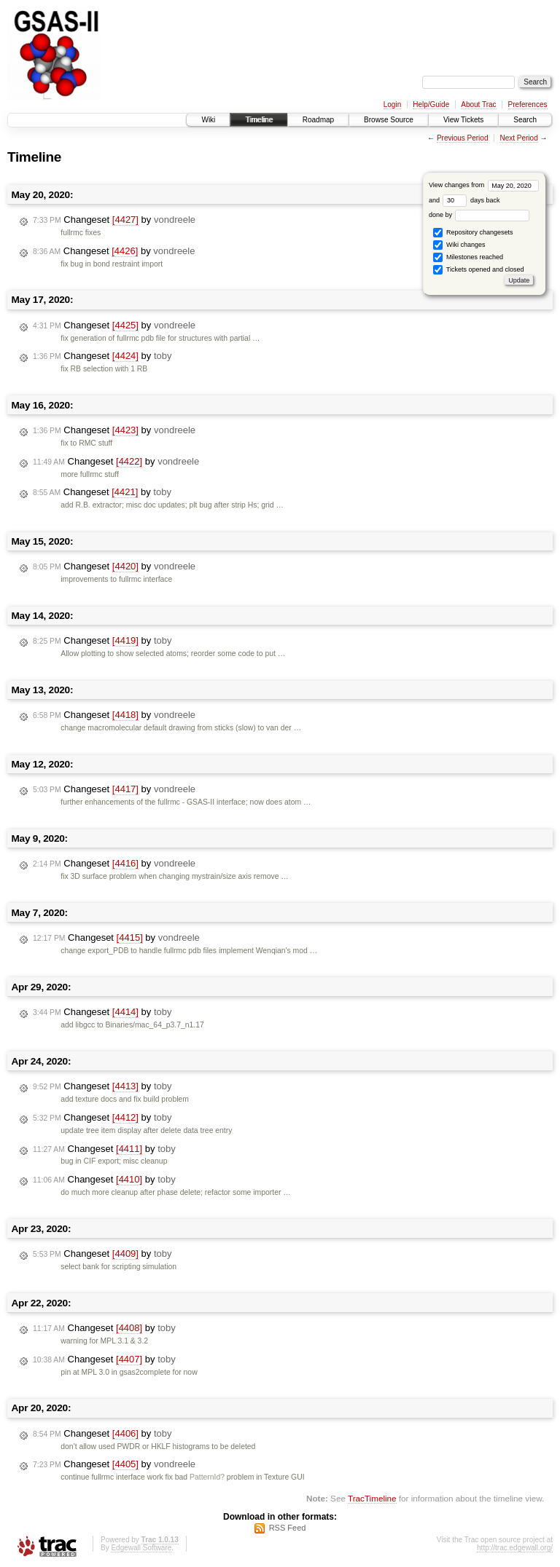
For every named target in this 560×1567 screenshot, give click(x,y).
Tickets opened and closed (478, 270)
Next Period (518, 138)
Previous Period (463, 138)
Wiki (208, 120)
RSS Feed (287, 1527)
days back (471, 200)
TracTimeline (372, 1498)
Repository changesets (473, 232)
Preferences (528, 104)
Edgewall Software (141, 1548)
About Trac (478, 104)
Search (525, 120)
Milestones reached (468, 257)
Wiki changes (459, 245)
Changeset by (114, 220)
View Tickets (463, 120)
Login (392, 104)
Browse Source (388, 120)
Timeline (258, 120)
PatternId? (207, 1477)
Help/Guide (431, 104)
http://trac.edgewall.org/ (515, 1548)
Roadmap (318, 120)
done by (479, 214)
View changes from (484, 185)
